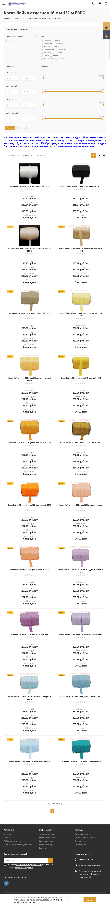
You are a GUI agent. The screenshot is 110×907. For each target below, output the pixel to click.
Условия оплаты (46, 834)
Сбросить (21, 128)
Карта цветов (80, 844)
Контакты (8, 834)
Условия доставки (47, 837)
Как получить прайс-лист (86, 837)
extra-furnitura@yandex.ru (90, 865)
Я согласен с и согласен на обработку (30, 866)
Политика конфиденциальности (18, 844)
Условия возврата (47, 844)
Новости (7, 837)
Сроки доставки (46, 841)
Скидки (42, 848)
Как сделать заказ (82, 834)
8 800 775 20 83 (86, 859)
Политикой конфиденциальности (29, 865)
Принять (90, 900)
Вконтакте (6, 883)
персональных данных (24, 868)
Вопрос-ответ (81, 841)
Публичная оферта (12, 841)
